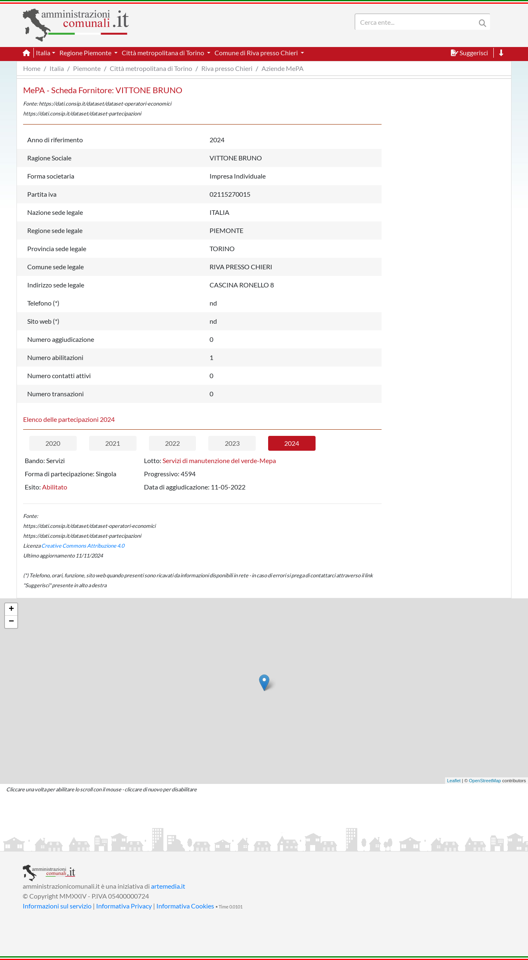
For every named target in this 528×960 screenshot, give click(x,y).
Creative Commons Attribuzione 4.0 (82, 545)
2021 (112, 443)
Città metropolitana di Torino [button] (163, 52)
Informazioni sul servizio (57, 906)
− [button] (11, 622)
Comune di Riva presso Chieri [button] (256, 52)
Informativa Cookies (185, 906)
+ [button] (11, 609)
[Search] (417, 22)
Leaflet (454, 780)
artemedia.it (168, 886)
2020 (52, 443)
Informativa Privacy (124, 906)
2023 (232, 443)
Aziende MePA (283, 68)
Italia (57, 68)
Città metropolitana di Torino (151, 68)
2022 (172, 443)
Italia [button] (43, 52)
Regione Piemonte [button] (86, 52)
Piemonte (87, 68)
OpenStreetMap (485, 780)
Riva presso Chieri (226, 68)
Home (31, 68)
